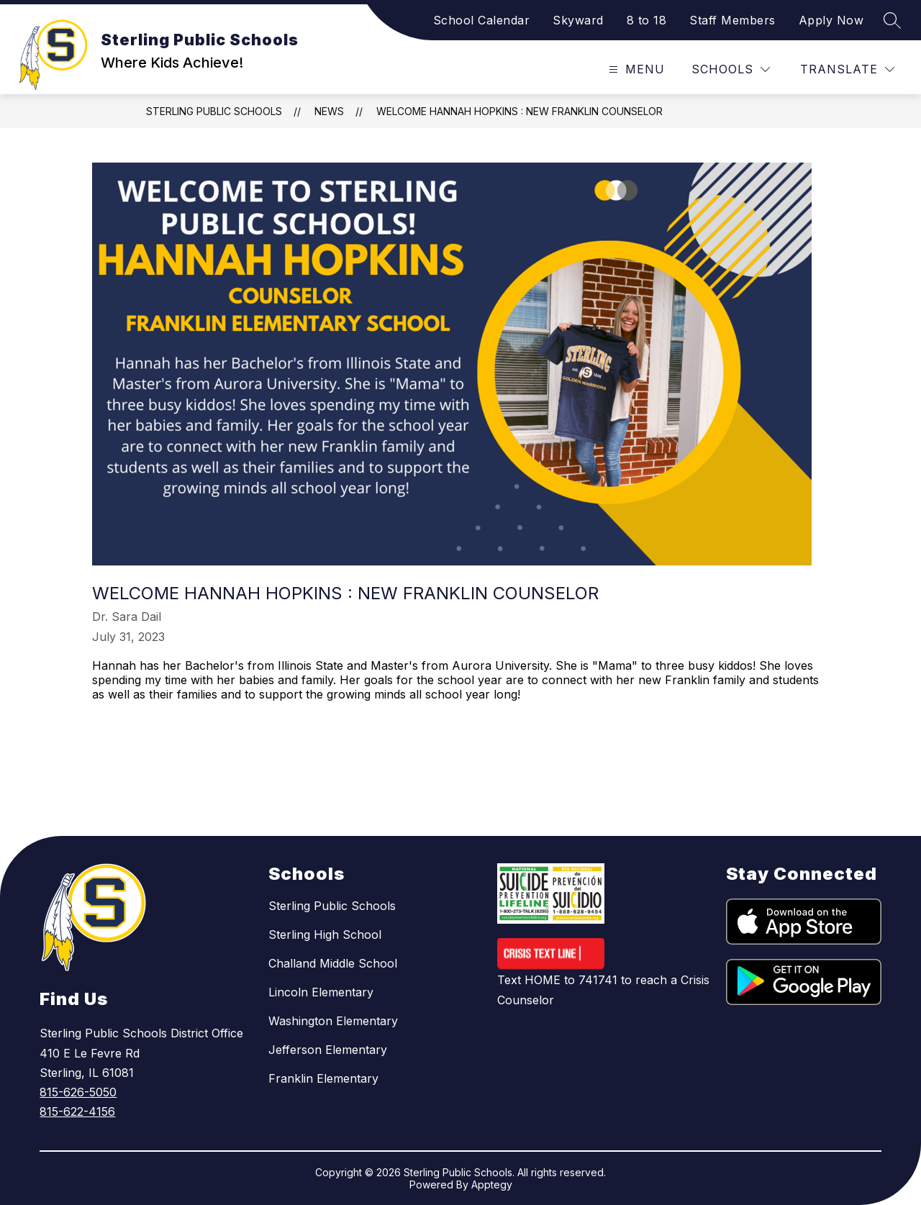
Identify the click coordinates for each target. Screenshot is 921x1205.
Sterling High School (324, 934)
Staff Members (732, 20)
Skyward (578, 20)
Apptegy (491, 1184)
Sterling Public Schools (214, 111)
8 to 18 (647, 20)
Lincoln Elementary (320, 992)
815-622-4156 (77, 1111)
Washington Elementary (333, 1021)
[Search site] (892, 20)
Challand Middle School (332, 963)
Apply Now (831, 20)
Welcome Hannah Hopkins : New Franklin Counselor (519, 111)
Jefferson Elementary (327, 1049)
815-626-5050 (78, 1092)
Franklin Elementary (323, 1078)
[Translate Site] (847, 69)
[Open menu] (635, 69)
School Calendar (481, 20)
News (329, 111)
